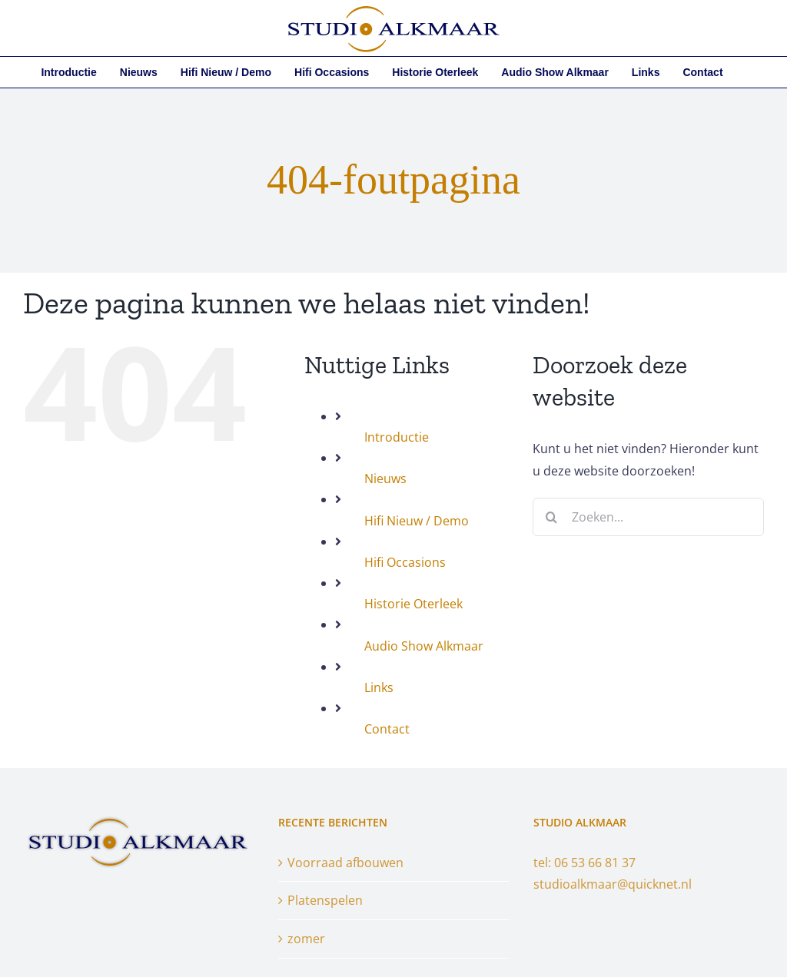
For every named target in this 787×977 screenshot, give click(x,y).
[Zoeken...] (648, 517)
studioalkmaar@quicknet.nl (612, 884)
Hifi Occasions (405, 562)
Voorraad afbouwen (345, 862)
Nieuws (385, 478)
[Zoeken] (552, 517)
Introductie (396, 437)
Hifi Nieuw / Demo (416, 520)
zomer (306, 938)
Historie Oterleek (413, 603)
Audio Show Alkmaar (423, 646)
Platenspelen (325, 900)
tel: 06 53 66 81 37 (584, 862)
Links (379, 687)
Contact (387, 728)
